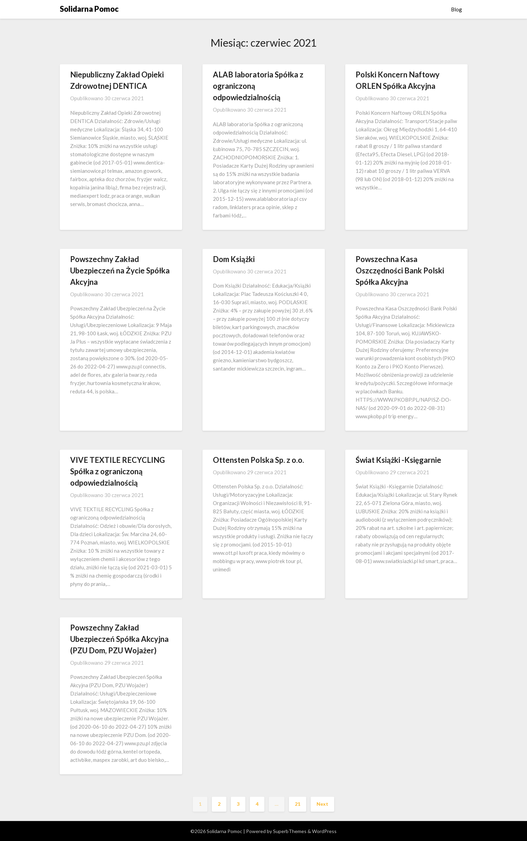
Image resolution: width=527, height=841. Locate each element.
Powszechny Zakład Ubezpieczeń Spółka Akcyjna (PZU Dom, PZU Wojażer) (119, 639)
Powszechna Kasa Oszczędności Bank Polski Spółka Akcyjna (400, 270)
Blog (456, 9)
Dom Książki (234, 259)
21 (297, 804)
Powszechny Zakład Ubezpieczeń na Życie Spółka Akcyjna (120, 270)
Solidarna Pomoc (89, 8)
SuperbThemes (290, 831)
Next (322, 804)
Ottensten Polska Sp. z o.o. (258, 460)
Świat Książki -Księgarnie (398, 460)
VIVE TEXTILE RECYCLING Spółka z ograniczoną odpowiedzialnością (117, 471)
